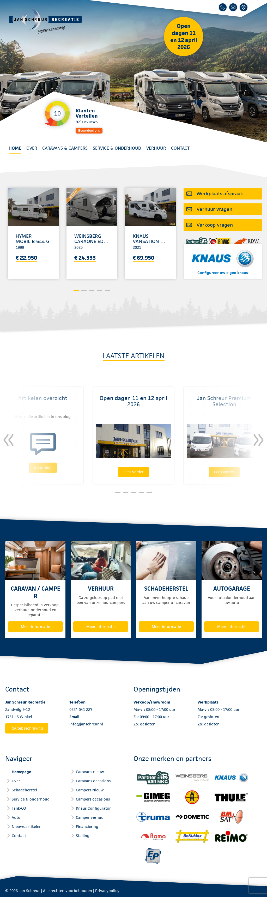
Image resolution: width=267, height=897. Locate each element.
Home (15, 148)
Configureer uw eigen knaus (222, 272)
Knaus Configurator (93, 808)
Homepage (21, 772)
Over (31, 148)
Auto (16, 817)
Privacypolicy (107, 890)
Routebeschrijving (26, 728)
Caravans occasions (93, 781)
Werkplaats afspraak (220, 193)
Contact (180, 148)
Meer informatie (35, 626)
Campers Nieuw (90, 790)
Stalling (82, 836)
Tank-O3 (19, 808)
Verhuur (156, 148)
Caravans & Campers (65, 148)
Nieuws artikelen (26, 826)
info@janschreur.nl (86, 724)
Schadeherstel (24, 790)
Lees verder (133, 471)
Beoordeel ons (89, 130)
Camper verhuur (90, 817)
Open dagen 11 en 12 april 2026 (183, 36)
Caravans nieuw (90, 772)
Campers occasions (93, 799)
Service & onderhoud (117, 148)
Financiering (87, 826)
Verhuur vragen (214, 209)
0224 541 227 (80, 709)
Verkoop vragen (215, 225)
